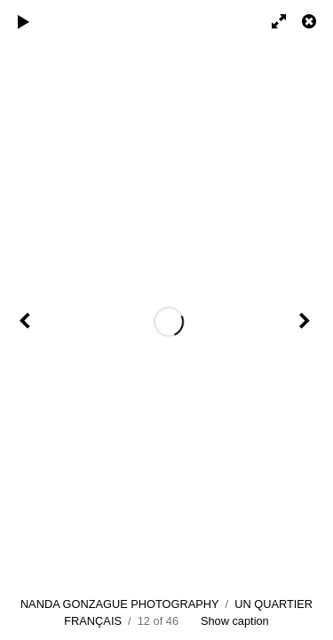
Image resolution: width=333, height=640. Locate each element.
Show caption (235, 621)
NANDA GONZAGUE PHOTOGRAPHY (119, 604)
